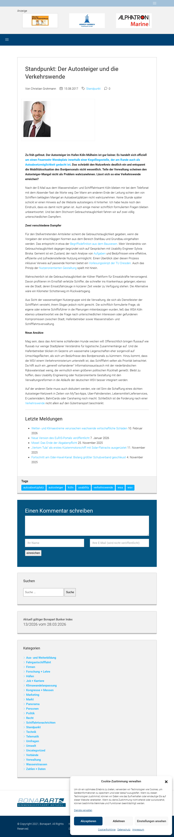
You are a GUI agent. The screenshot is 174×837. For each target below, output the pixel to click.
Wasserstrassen (36, 764)
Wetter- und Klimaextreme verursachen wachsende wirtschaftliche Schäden (79, 428)
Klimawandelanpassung (41, 685)
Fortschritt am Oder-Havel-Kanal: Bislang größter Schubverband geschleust (78, 457)
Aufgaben (100, 253)
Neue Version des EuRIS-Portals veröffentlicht (60, 438)
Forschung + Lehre (38, 671)
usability (83, 487)
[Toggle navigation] (154, 3)
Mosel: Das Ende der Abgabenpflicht (54, 443)
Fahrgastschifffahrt (38, 662)
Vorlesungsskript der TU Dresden (110, 263)
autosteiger (55, 487)
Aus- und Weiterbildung (41, 657)
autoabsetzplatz (33, 487)
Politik (30, 713)
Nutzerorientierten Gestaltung (58, 268)
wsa (120, 487)
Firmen (30, 667)
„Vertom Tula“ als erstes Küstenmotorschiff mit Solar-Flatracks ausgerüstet (79, 447)
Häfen (30, 676)
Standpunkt (93, 88)
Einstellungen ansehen (151, 821)
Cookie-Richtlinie (106, 829)
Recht (30, 718)
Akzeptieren (88, 821)
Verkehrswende (35, 403)
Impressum (138, 829)
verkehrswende (103, 487)
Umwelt (31, 746)
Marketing (32, 695)
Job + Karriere (35, 681)
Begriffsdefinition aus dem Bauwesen (93, 244)
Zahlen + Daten (36, 769)
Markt (30, 699)
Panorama (33, 704)
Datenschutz (123, 829)
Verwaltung (33, 759)
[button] (166, 781)
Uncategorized (35, 750)
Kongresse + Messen (39, 690)
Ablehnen (119, 821)
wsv (130, 487)
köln (70, 487)
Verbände (32, 755)
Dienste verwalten (83, 810)
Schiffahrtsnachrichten (40, 722)
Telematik (32, 736)
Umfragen (32, 741)
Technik (31, 732)
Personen (32, 708)
